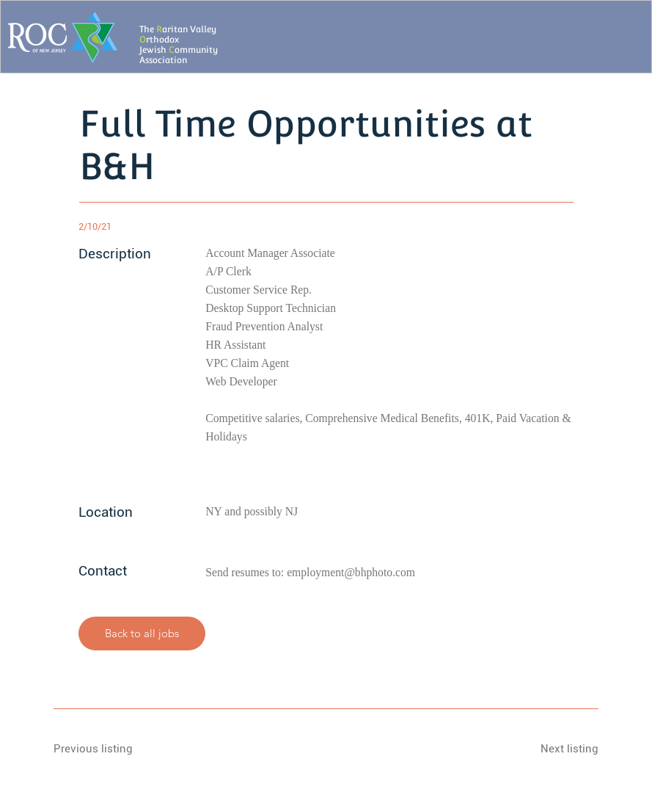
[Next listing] (546, 749)
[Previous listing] (106, 749)
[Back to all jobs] (142, 633)
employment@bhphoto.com (351, 572)
